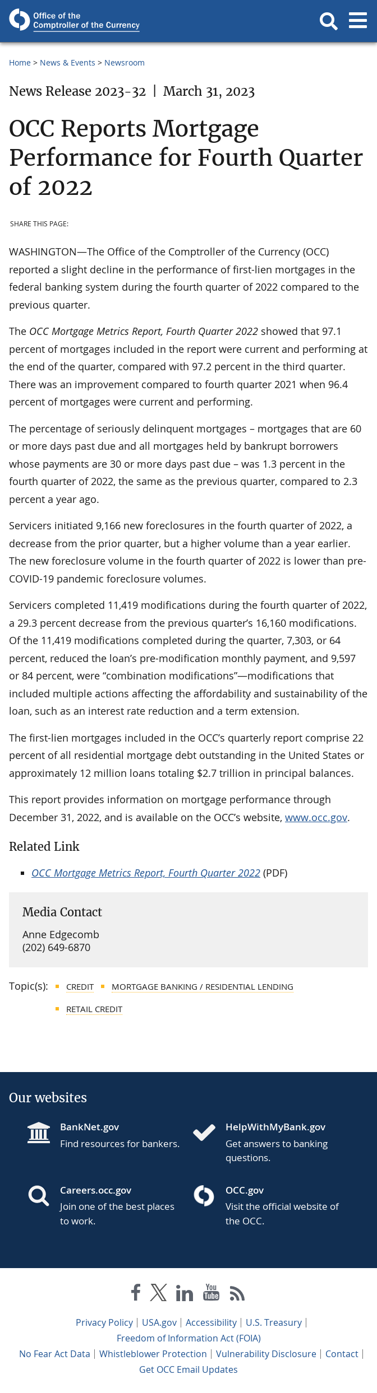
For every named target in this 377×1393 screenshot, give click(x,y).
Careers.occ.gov (95, 1190)
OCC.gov (245, 1190)
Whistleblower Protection (153, 1354)
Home (20, 62)
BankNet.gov (89, 1126)
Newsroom (124, 62)
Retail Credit (94, 1008)
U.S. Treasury (274, 1322)
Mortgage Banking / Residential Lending (202, 986)
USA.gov (159, 1322)
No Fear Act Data (54, 1354)
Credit (80, 986)
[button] (328, 21)
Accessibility (211, 1322)
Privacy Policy (104, 1322)
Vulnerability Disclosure (266, 1354)
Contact (341, 1354)
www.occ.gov (316, 817)
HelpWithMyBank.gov (275, 1126)
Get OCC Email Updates (188, 1369)
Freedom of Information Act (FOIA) (189, 1338)
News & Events (67, 62)
